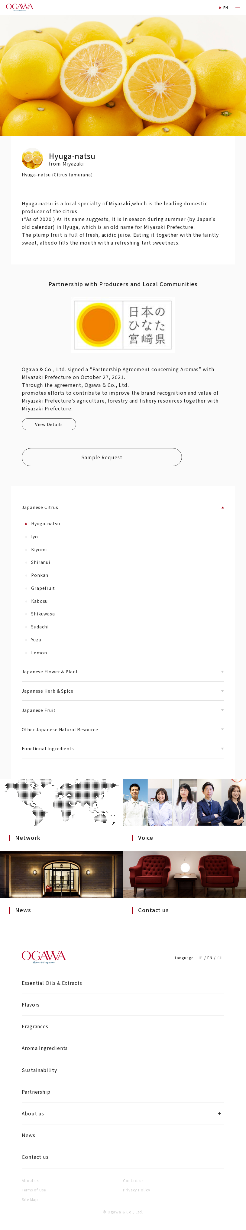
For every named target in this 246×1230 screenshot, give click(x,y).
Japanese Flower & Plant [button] (123, 672)
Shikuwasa (40, 614)
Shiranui (37, 562)
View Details (49, 424)
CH (220, 957)
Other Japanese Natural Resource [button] (123, 729)
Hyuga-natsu (42, 523)
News (28, 1135)
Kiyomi (36, 549)
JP (200, 957)
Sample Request (101, 457)
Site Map (30, 1199)
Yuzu (33, 640)
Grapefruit (40, 588)
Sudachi (37, 627)
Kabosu (36, 601)
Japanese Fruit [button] (123, 710)
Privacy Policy (136, 1189)
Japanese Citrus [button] (123, 507)
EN (209, 957)
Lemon (36, 653)
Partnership (36, 1091)
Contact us (35, 1156)
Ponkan (36, 575)
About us (33, 1113)
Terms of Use (34, 1189)
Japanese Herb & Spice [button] (123, 691)
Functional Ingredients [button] (123, 748)
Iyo (31, 536)
